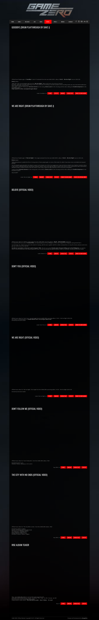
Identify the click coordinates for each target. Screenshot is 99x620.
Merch (62, 22)
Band (19, 22)
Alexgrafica (84, 618)
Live (35, 22)
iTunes (50, 93)
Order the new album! (81, 93)
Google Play (70, 93)
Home (12, 22)
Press (55, 22)
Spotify (56, 93)
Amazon (62, 93)
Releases (27, 22)
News (41, 22)
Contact (71, 22)
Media (47, 22)
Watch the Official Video (80, 177)
